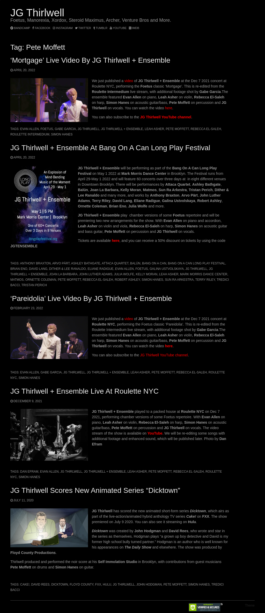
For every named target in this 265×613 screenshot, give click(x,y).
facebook (41, 28)
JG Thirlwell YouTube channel (165, 117)
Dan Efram (29, 471)
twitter (83, 28)
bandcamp (20, 28)
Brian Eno (18, 269)
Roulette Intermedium (29, 134)
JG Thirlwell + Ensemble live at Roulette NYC (84, 391)
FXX (98, 584)
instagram (63, 28)
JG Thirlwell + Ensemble (122, 129)
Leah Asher (154, 129)
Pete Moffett (177, 129)
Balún (135, 263)
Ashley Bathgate (85, 263)
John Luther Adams (95, 274)
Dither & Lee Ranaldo (67, 269)
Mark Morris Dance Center (203, 274)
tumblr (100, 28)
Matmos (17, 280)
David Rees (40, 584)
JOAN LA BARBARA (63, 274)
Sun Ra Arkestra (179, 280)
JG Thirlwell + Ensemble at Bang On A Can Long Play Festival (110, 148)
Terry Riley (205, 280)
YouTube (118, 28)
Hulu (107, 584)
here (168, 108)
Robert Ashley (127, 280)
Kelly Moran (146, 274)
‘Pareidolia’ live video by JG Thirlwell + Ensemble (91, 298)
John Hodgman (149, 584)
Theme (250, 605)
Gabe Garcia (65, 129)
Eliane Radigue (100, 269)
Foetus (47, 129)
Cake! (25, 584)
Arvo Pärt (61, 263)
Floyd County (81, 584)
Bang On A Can (154, 263)
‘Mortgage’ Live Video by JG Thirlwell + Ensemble (90, 60)
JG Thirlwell (37, 12)
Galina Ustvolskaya (167, 269)
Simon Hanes (61, 134)
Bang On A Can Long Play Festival (196, 263)
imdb (134, 28)
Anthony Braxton (35, 263)
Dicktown (59, 584)
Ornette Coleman (40, 280)
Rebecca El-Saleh (205, 129)
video (128, 81)
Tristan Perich (34, 285)
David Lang (38, 269)
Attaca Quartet (115, 263)
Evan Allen (29, 129)
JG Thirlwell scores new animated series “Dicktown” (95, 490)
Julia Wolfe (124, 274)
